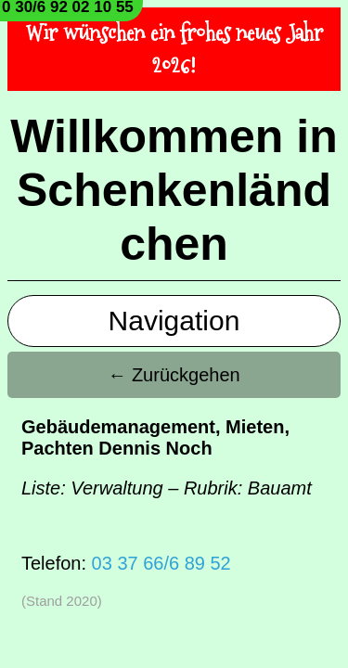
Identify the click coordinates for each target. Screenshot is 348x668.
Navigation (174, 320)
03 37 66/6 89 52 (161, 563)
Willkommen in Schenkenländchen (173, 190)
